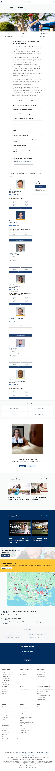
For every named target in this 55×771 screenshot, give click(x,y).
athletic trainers (16, 59)
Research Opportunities (24, 715)
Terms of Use (44, 752)
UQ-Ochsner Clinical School (7, 708)
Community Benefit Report (42, 691)
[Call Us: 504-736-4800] (45, 36)
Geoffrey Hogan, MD (14, 350)
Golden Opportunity (41, 674)
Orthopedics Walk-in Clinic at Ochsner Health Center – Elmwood (19, 611)
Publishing (4, 719)
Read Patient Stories (6, 684)
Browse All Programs (6, 706)
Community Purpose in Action (43, 686)
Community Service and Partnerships (44, 695)
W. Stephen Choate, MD (15, 191)
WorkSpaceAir (5, 691)
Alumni (3, 736)
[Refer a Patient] (10, 36)
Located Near (11, 176)
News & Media (5, 734)
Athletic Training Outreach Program (22, 161)
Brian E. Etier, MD (13, 222)
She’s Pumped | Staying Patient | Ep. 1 (40, 539)
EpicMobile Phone (31, 767)
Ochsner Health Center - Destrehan (12, 618)
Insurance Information (6, 676)
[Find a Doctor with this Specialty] (10, 33)
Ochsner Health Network (7, 738)
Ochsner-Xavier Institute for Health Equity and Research (26, 723)
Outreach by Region (41, 697)
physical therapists (25, 59)
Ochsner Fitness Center (24, 730)
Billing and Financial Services (7, 672)
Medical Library (5, 717)
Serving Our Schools (41, 693)
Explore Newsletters (6, 568)
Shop (21, 725)
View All (40, 186)
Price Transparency (6, 674)
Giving (38, 704)
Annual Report (5, 730)
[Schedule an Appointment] (27, 33)
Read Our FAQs (31, 466)
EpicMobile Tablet (22, 767)
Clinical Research (23, 706)
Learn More (22, 466)
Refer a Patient (23, 674)
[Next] (30, 456)
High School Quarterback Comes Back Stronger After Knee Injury (18, 540)
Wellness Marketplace (41, 676)
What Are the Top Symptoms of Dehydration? (18, 498)
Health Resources (40, 669)
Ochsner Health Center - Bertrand (11, 614)
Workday (4, 693)
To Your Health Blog (41, 672)
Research (21, 704)
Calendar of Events (41, 699)
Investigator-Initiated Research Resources (26, 718)
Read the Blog (5, 555)
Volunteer (39, 708)
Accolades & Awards (6, 732)
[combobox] (27, 178)
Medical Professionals (24, 669)
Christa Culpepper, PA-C (15, 286)
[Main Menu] (1, 2)
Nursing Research (23, 713)
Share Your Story (5, 682)
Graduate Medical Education (7, 713)
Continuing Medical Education (8, 715)
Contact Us (4, 740)
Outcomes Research (24, 711)
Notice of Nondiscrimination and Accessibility (31, 752)
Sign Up (28, 660)
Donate (38, 706)
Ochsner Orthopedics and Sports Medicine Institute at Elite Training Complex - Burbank (25, 622)
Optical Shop (22, 728)
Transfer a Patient (23, 672)
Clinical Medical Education (7, 711)
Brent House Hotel (23, 732)
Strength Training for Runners (39, 498)
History (3, 728)
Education (4, 704)
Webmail (4, 689)
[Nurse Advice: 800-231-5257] (27, 36)
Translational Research (24, 708)
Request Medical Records (7, 680)
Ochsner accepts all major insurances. (27, 755)
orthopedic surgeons (35, 59)
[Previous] (25, 456)
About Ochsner (5, 725)
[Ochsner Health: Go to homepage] (27, 1)
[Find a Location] (45, 33)
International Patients (6, 678)
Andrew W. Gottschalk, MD (16, 318)
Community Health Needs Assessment (45, 689)
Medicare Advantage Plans (25, 689)
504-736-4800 (38, 191)
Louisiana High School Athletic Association (23, 164)
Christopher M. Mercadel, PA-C (17, 381)
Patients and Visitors (6, 669)
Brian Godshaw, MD (14, 255)
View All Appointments (20, 208)
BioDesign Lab (22, 720)
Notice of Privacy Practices (17, 752)
